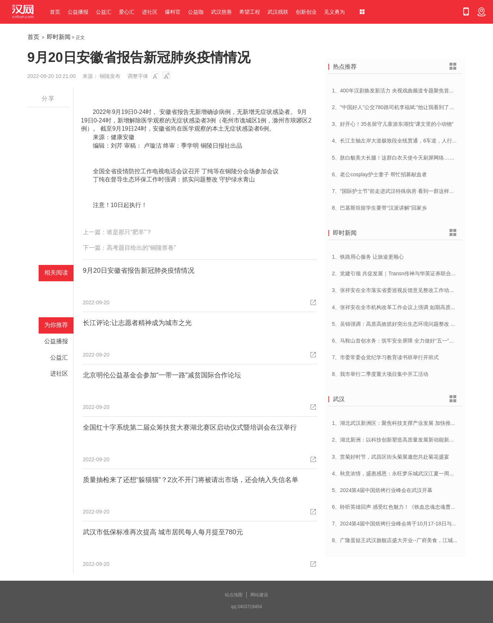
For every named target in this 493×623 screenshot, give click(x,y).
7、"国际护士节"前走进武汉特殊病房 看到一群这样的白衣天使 (404, 191)
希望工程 (249, 12)
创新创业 (306, 12)
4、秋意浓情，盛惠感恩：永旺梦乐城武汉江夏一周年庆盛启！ (404, 473)
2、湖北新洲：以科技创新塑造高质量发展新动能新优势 (396, 440)
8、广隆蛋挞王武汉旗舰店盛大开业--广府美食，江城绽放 (397, 540)
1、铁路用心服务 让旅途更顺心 (368, 257)
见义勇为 (334, 12)
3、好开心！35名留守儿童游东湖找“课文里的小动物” (393, 124)
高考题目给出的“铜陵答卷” (141, 248)
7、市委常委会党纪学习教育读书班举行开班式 (385, 357)
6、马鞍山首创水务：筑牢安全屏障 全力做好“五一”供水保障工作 (406, 341)
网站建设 (259, 594)
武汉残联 (277, 12)
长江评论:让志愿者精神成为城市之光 (137, 323)
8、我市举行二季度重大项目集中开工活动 (380, 374)
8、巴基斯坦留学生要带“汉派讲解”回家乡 (379, 208)
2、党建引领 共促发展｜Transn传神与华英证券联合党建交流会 (404, 273)
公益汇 (103, 12)
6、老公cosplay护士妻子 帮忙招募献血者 (379, 174)
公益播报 (78, 12)
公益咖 (196, 12)
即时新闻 (59, 37)
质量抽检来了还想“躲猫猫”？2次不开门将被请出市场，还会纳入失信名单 (190, 479)
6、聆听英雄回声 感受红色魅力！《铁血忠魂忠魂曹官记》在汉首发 (409, 507)
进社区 (150, 12)
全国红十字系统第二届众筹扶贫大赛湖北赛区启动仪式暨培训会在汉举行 (190, 427)
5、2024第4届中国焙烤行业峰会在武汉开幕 (382, 490)
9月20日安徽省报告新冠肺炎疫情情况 (138, 270)
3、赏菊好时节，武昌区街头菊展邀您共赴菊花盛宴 (391, 457)
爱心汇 (126, 12)
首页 (55, 12)
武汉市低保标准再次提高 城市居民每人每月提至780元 (163, 532)
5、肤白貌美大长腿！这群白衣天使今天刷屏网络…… (393, 158)
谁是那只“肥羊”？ (129, 232)
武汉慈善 (221, 12)
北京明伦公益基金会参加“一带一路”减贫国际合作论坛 (162, 375)
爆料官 (173, 12)
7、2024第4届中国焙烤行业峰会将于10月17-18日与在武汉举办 (405, 524)
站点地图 (234, 594)
